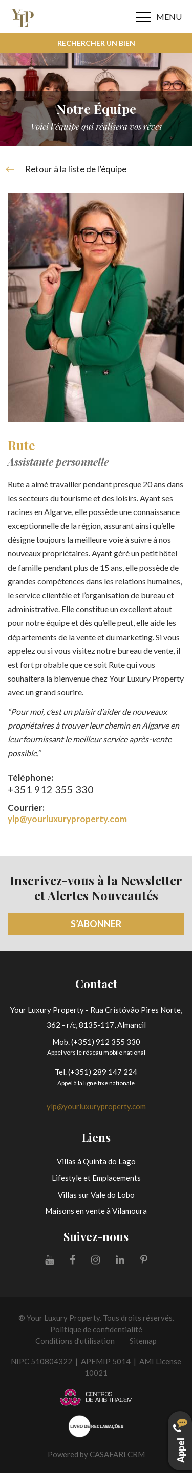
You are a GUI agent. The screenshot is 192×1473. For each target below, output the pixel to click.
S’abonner (96, 923)
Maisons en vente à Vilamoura (96, 1210)
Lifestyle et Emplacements (96, 1177)
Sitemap (143, 1340)
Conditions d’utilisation (75, 1340)
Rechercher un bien (96, 43)
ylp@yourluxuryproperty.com (67, 818)
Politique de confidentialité (96, 1329)
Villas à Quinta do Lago (96, 1161)
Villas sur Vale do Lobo (96, 1194)
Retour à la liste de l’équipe (67, 169)
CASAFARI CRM (117, 1454)
